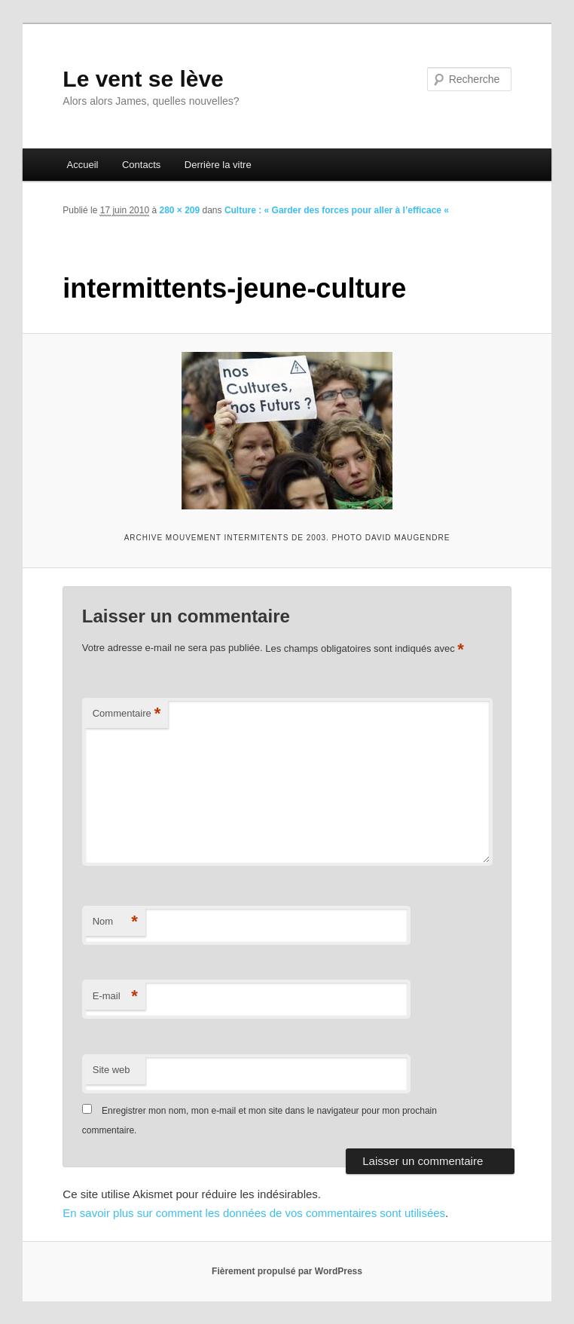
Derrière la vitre (218, 164)
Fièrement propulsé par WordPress (287, 1271)
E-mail (115, 997)
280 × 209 (179, 210)
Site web (111, 1069)
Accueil (83, 164)
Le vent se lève (143, 78)
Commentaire (127, 714)
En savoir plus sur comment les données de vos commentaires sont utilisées (254, 1212)
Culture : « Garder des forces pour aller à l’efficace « (337, 210)
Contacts (141, 164)
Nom (115, 922)
